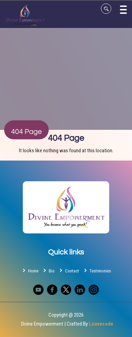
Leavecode (101, 324)
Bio (48, 270)
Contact (68, 270)
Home (29, 270)
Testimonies (97, 270)
